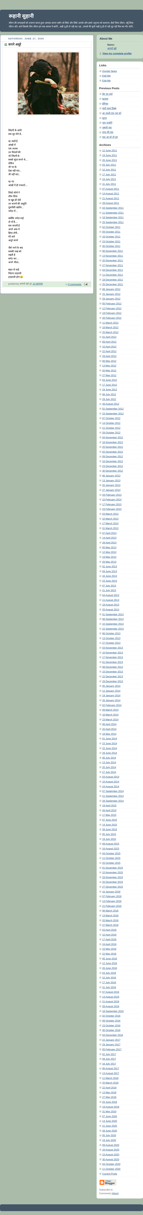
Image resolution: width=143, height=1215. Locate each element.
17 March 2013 (110, 523)
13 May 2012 (109, 365)
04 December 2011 (112, 270)
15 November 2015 (112, 872)
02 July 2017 (109, 1054)
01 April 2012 (109, 337)
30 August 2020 (110, 1159)
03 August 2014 (110, 777)
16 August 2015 (110, 848)
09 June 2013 (109, 571)
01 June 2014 (109, 738)
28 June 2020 (109, 1130)
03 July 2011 (109, 165)
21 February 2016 (112, 906)
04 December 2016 (112, 1035)
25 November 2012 (112, 447)
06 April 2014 (109, 724)
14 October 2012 (111, 423)
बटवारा (105, 99)
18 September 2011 (113, 217)
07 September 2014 (113, 791)
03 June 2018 (109, 1102)
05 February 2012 (112, 303)
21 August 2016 (110, 1001)
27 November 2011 (112, 265)
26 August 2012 (110, 404)
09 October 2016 (111, 1020)
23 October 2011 (111, 241)
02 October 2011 (111, 227)
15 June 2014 (109, 743)
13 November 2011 (112, 256)
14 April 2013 (109, 537)
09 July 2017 (109, 1059)
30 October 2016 (111, 1030)
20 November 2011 (112, 260)
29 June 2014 (109, 753)
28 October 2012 (111, 432)
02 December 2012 (112, 452)
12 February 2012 (112, 308)
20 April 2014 (109, 729)
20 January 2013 (111, 485)
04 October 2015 (111, 853)
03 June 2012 (109, 380)
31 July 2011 (109, 184)
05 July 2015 (109, 834)
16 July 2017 (109, 1063)
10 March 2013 (110, 518)
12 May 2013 (109, 552)
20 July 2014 (109, 767)
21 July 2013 (109, 590)
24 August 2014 (110, 786)
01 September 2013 (113, 614)
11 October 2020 (111, 1169)
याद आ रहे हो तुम (110, 137)
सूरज (104, 118)
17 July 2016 (109, 982)
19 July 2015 (109, 839)
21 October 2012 (111, 428)
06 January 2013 (111, 475)
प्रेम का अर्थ (107, 94)
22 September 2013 (113, 628)
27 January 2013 (111, 490)
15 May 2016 (109, 949)
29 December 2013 (112, 681)
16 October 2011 (111, 236)
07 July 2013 (109, 585)
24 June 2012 (109, 389)
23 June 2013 (109, 581)
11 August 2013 (110, 600)
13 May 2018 (109, 1092)
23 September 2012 (113, 413)
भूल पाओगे (107, 122)
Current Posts (109, 1174)
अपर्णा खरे (112, 48)
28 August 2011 (110, 203)
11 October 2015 (111, 858)
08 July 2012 (109, 394)
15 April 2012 (109, 346)
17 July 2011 (109, 174)
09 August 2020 (110, 1145)
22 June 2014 (109, 748)
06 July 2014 (109, 758)
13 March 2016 (110, 915)
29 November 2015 (112, 877)
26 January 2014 (111, 700)
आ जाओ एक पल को (111, 113)
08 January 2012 (111, 289)
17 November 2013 (112, 657)
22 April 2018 (109, 1087)
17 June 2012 (109, 385)
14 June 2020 (109, 1121)
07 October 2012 (111, 418)
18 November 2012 (112, 442)
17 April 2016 (109, 939)
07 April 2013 (109, 533)
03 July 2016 (109, 973)
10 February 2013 (112, 499)
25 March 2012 (110, 332)
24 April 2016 (109, 944)
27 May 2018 (109, 1097)
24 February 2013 (112, 509)
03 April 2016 (109, 930)
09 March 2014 (110, 710)
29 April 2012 (109, 356)
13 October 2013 (111, 638)
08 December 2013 (112, 667)
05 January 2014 (111, 686)
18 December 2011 (112, 279)
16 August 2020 (110, 1149)
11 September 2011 (113, 212)
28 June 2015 (109, 829)
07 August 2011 (110, 189)
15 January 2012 (111, 294)
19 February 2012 (112, 313)
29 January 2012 (111, 298)
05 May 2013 (109, 547)
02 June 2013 (109, 566)
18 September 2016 (113, 1011)
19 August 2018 (110, 1107)
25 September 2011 (113, 222)
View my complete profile (117, 53)
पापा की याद (107, 132)
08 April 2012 (109, 342)
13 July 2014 (109, 762)
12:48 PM (38, 284)
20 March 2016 (110, 920)
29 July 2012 (109, 399)
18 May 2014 (109, 734)
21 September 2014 (113, 796)
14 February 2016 (112, 901)
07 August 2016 (110, 992)
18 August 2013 (110, 604)
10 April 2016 (109, 934)
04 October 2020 (111, 1164)
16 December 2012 (112, 461)
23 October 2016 (111, 1025)
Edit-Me (106, 76)
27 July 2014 (109, 772)
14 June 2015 (109, 824)
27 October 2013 (111, 643)
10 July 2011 (109, 169)
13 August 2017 (110, 1073)
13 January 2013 (111, 480)
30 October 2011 (111, 246)
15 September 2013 (113, 624)
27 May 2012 (109, 375)
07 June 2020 (109, 1116)
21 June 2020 (109, 1126)
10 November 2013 (112, 652)
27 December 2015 (112, 887)
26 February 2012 (112, 318)
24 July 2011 (109, 179)
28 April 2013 (109, 542)
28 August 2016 (110, 1006)
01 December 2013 (112, 662)
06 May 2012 (109, 361)
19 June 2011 (109, 155)
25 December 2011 (112, 284)
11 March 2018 (110, 1078)
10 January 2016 (111, 891)
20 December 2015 (112, 882)
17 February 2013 (112, 504)
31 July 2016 (109, 987)
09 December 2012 (112, 456)
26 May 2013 (109, 562)
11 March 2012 (110, 323)
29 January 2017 (111, 1044)
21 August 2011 (110, 198)
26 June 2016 (109, 968)
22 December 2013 (112, 676)
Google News (109, 71)
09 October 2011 (111, 232)
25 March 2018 (110, 1083)
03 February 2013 (112, 495)
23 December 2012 (112, 466)
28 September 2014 (113, 801)
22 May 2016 (109, 953)
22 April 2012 (109, 351)
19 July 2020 (109, 1140)
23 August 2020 (110, 1154)
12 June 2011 (109, 150)
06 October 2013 (111, 633)
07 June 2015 (109, 820)
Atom (115, 1193)
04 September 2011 (113, 208)
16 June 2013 (109, 576)
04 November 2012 (112, 437)
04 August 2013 (110, 595)
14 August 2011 (110, 193)
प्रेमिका (105, 103)
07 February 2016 (112, 896)
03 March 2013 (110, 514)
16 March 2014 (110, 714)
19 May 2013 (109, 557)
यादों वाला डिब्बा (109, 108)
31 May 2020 (109, 1111)
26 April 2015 (109, 810)
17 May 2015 (109, 815)
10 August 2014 (110, 781)
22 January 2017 (111, 1040)
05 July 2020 (109, 1135)
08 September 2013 (113, 619)
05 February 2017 (112, 1049)
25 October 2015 (111, 863)
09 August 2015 (110, 843)
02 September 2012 (113, 408)
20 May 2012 (109, 370)
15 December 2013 (112, 671)
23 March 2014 (110, 719)
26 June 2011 (109, 160)
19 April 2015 (109, 805)
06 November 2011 (112, 251)
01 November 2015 (112, 868)
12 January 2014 (111, 691)
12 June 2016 (109, 963)
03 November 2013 (112, 647)
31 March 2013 (110, 528)
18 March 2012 (110, 327)
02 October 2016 (111, 1016)
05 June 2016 (109, 958)
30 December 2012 (112, 471)
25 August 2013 (110, 609)
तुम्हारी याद (107, 127)
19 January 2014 (111, 695)
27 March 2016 (110, 925)
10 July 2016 (109, 977)
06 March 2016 (110, 910)
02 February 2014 (112, 705)
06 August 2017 (110, 1068)
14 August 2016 (110, 997)
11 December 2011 (112, 275)
